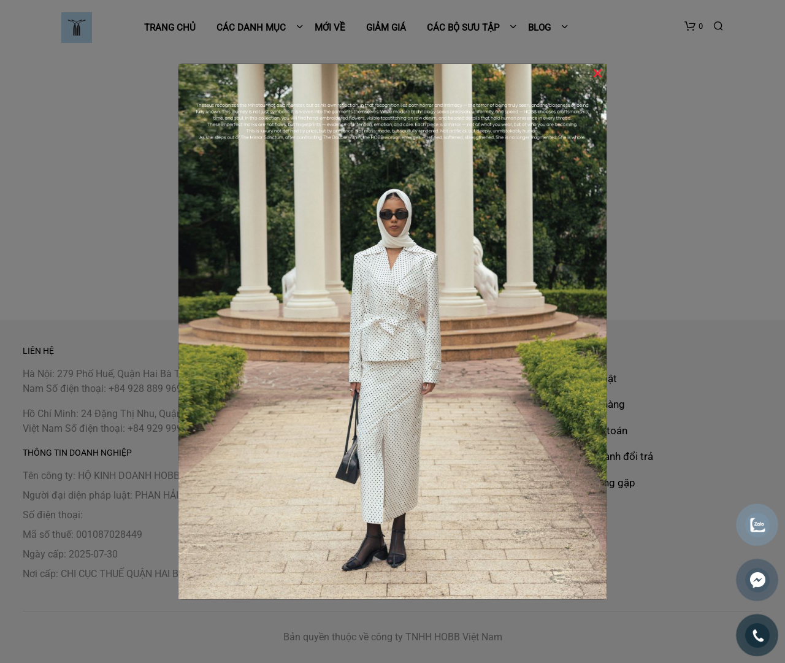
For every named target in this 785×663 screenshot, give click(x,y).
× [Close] (597, 73)
